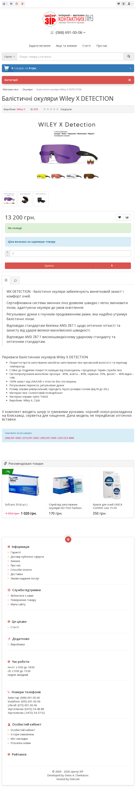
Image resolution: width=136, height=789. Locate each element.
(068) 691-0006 (13, 438)
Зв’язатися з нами (22, 595)
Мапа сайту (18, 604)
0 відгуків (66, 109)
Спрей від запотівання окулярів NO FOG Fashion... (66, 506)
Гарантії (16, 552)
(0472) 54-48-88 (34, 709)
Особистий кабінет (23, 730)
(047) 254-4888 (66, 438)
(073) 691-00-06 (27, 705)
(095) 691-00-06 (30, 701)
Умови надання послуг (25, 578)
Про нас (16, 565)
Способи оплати (21, 569)
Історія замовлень (22, 734)
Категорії (68, 80)
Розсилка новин (21, 743)
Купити (49, 265)
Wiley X (21, 109)
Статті (15, 627)
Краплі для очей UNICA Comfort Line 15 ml (107, 506)
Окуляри (27, 89)
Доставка (17, 574)
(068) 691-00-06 (30, 697)
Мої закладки (19, 738)
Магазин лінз (10, 89)
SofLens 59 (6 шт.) (16, 504)
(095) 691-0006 (48, 438)
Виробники (18, 644)
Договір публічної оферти (27, 556)
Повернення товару (23, 600)
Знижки (15, 561)
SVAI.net (75, 779)
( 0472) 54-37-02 (35, 713)
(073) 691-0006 (30, 438)
